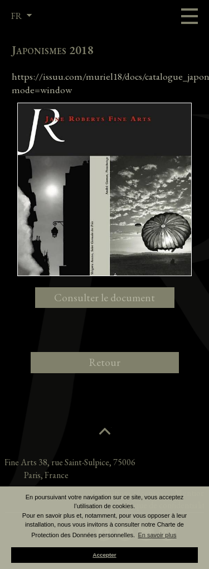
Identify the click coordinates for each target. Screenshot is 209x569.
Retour (104, 362)
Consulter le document (104, 298)
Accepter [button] (104, 555)
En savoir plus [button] (157, 535)
